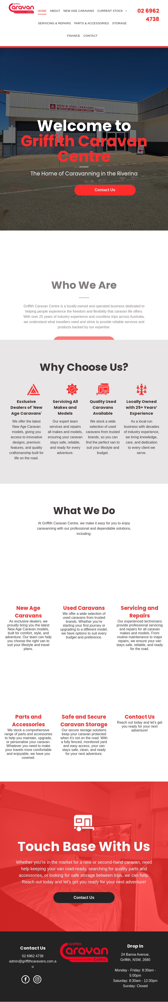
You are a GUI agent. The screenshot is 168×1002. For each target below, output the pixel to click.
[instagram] (37, 980)
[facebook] (25, 980)
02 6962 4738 (33, 956)
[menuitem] (44, 11)
